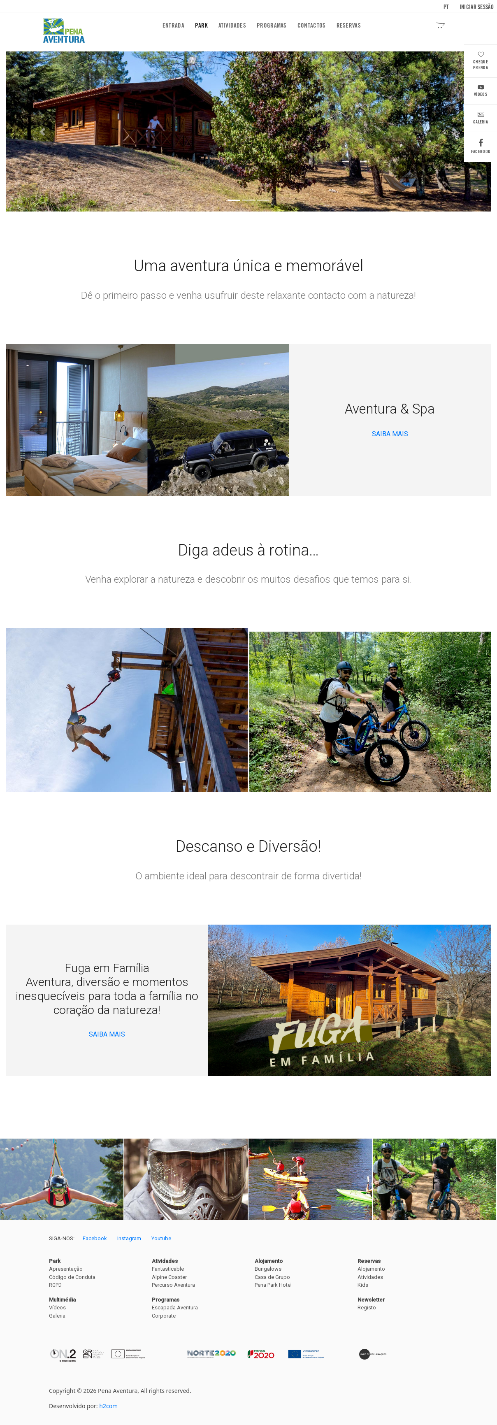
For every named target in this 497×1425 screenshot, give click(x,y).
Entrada (175, 25)
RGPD (55, 1285)
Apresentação (66, 1269)
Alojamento (371, 1269)
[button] (42, 131)
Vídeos (480, 92)
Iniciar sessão (477, 7)
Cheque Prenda (480, 61)
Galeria (480, 119)
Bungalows (268, 1269)
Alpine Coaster (169, 1277)
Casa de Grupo (272, 1277)
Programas (272, 25)
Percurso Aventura (173, 1285)
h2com (108, 1406)
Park (201, 25)
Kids (363, 1285)
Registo (367, 1307)
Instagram (129, 1238)
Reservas (349, 25)
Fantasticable (168, 1269)
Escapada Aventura (175, 1307)
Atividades (232, 25)
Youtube (161, 1238)
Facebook (480, 148)
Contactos (311, 25)
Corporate (164, 1316)
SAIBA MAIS (390, 434)
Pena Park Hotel (273, 1285)
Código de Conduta (72, 1277)
